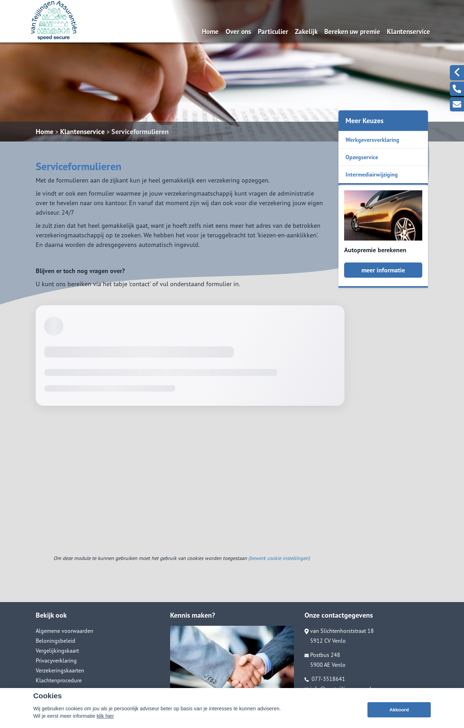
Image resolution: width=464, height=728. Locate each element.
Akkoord (399, 717)
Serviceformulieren (140, 131)
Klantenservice (408, 31)
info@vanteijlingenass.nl (337, 689)
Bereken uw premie (352, 31)
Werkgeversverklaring (372, 139)
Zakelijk (306, 31)
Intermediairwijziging (372, 174)
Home (210, 31)
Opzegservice (362, 157)
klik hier (105, 724)
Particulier (273, 31)
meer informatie (383, 270)
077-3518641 (324, 679)
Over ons (238, 31)
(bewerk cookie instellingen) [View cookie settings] (279, 558)
